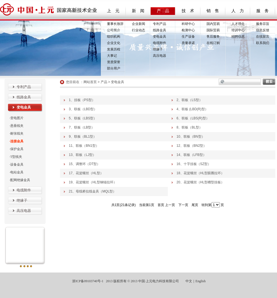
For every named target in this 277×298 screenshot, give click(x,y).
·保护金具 (16, 149)
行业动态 (138, 30)
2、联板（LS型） (189, 100)
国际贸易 (213, 30)
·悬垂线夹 (16, 126)
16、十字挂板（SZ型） (194, 164)
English (200, 281)
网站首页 (90, 82)
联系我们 (262, 43)
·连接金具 (16, 141)
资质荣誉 (113, 62)
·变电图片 (16, 118)
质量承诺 (188, 43)
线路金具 (159, 30)
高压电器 (159, 56)
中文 (188, 281)
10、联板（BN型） (191, 136)
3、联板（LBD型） (83, 109)
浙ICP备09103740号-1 (87, 281)
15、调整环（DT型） (84, 164)
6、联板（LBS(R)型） (193, 118)
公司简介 (113, 30)
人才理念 (238, 24)
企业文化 (113, 43)
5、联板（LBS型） (83, 118)
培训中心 (238, 30)
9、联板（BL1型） (82, 136)
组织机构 (113, 36)
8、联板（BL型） (189, 127)
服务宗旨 (262, 24)
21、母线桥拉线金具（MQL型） (92, 191)
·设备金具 (16, 164)
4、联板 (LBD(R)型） (192, 109)
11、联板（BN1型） (84, 146)
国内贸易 (213, 24)
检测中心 (188, 30)
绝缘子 (158, 49)
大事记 (112, 56)
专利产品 (159, 24)
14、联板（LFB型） (191, 155)
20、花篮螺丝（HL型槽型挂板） (200, 182)
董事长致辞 (115, 24)
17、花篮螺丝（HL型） (86, 173)
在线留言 (262, 36)
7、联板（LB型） (82, 127)
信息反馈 (262, 30)
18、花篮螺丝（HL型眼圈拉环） (200, 173)
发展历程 (113, 49)
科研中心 (188, 24)
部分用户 (113, 68)
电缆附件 (159, 43)
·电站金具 (16, 172)
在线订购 (213, 43)
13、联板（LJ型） (82, 155)
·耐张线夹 (16, 133)
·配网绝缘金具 (19, 180)
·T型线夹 (15, 157)
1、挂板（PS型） (82, 100)
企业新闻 (138, 24)
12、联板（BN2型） (192, 146)
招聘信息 (238, 36)
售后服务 (213, 36)
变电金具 (159, 36)
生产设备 (188, 36)
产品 (104, 82)
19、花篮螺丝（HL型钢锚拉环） (93, 182)
